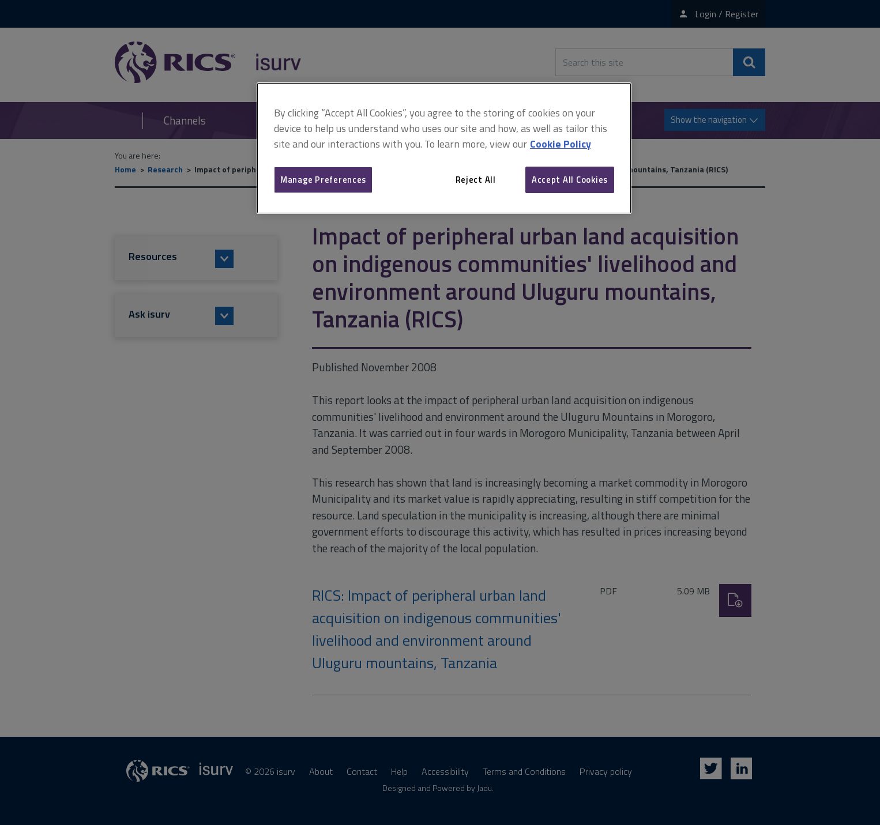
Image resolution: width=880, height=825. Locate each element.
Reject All (476, 179)
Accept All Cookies (570, 179)
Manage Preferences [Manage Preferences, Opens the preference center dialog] (323, 179)
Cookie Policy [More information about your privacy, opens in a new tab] (560, 144)
